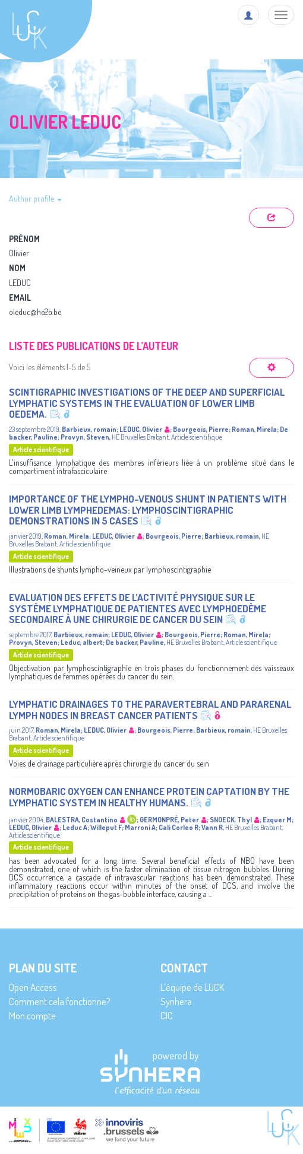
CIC (166, 1015)
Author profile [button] (35, 198)
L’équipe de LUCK (192, 987)
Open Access (33, 987)
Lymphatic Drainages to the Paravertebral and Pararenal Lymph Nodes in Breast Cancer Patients (150, 709)
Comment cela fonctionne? (60, 1001)
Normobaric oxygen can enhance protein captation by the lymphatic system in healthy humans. (149, 797)
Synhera (176, 1001)
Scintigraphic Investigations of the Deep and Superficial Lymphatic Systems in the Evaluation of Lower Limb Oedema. (147, 403)
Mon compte (32, 1015)
